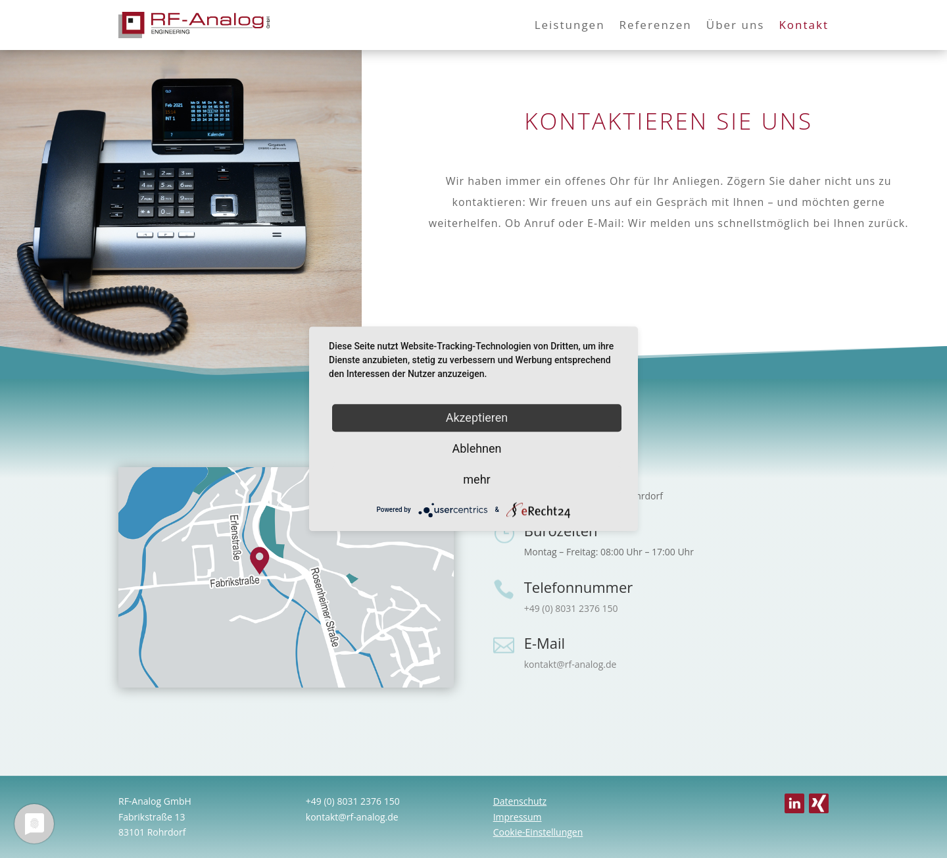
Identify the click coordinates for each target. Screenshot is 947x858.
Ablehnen (476, 448)
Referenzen (655, 24)
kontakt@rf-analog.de (570, 664)
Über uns (735, 24)
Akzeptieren (477, 417)
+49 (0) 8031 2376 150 (571, 608)
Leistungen (570, 24)
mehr (476, 479)
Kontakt (804, 24)
